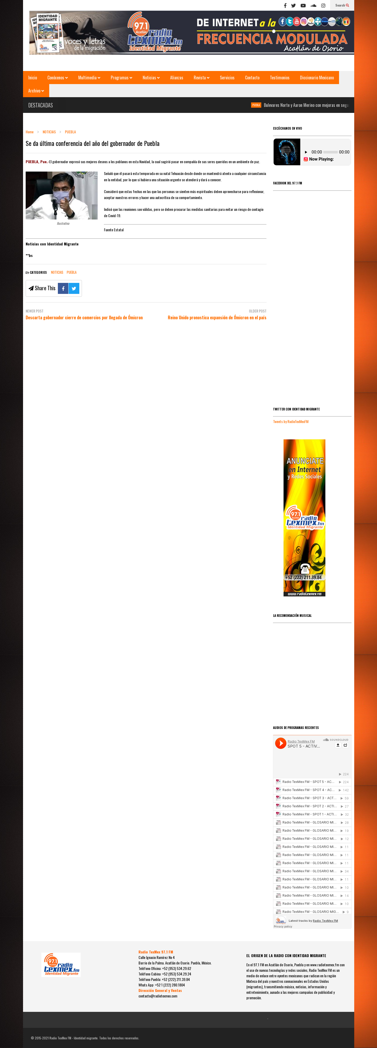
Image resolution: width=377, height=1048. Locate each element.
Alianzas (176, 77)
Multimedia (89, 77)
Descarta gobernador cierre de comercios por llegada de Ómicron (84, 317)
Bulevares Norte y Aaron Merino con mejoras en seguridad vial (316, 105)
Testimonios (280, 77)
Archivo (36, 90)
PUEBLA (259, 105)
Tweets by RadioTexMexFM (290, 421)
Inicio (32, 77)
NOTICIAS (57, 272)
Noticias (151, 77)
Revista (201, 77)
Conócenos (57, 77)
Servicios (227, 77)
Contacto (252, 77)
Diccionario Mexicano (317, 77)
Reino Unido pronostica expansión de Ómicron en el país (217, 317)
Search (342, 5)
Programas (121, 77)
